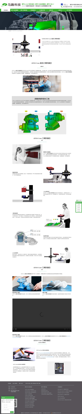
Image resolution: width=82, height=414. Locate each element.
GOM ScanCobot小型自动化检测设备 (44, 352)
